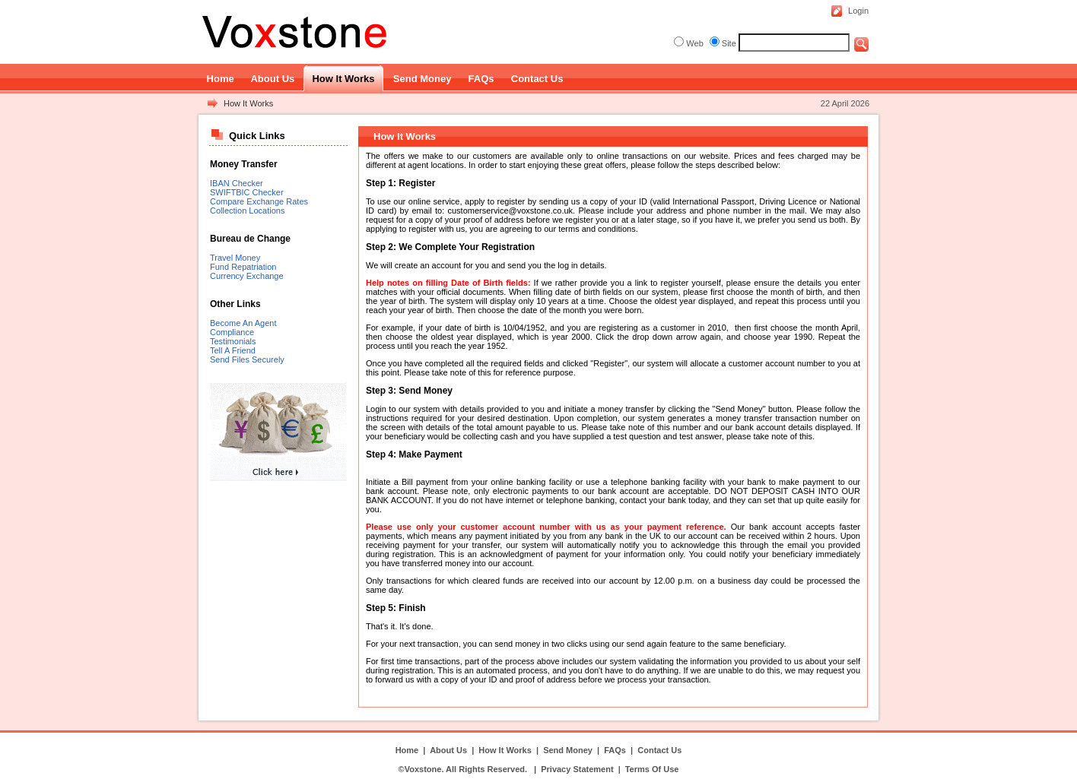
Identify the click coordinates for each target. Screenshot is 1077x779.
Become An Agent (243, 323)
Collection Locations (247, 210)
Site (729, 43)
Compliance (232, 332)
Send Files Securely (247, 359)
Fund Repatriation (243, 266)
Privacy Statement (577, 769)
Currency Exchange (247, 275)
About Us (448, 750)
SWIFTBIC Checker (247, 192)
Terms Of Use (652, 769)
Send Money (568, 750)
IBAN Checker (236, 183)
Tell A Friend (233, 350)
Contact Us (659, 750)
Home (407, 750)
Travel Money (235, 257)
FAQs (615, 750)
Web (694, 43)
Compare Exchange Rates (259, 201)
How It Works (248, 103)
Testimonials (233, 341)
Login (858, 10)
